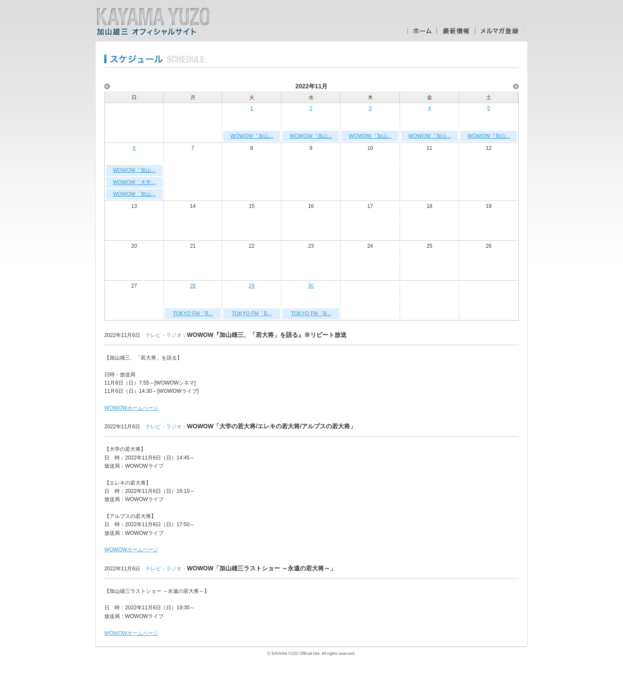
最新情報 (456, 31)
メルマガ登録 (499, 31)
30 (311, 286)
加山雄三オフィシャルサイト (153, 21)
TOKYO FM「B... (192, 314)
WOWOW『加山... (251, 136)
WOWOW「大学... (134, 182)
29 (251, 286)
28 (193, 286)
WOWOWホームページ (131, 408)
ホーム (422, 31)
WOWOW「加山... (134, 194)
